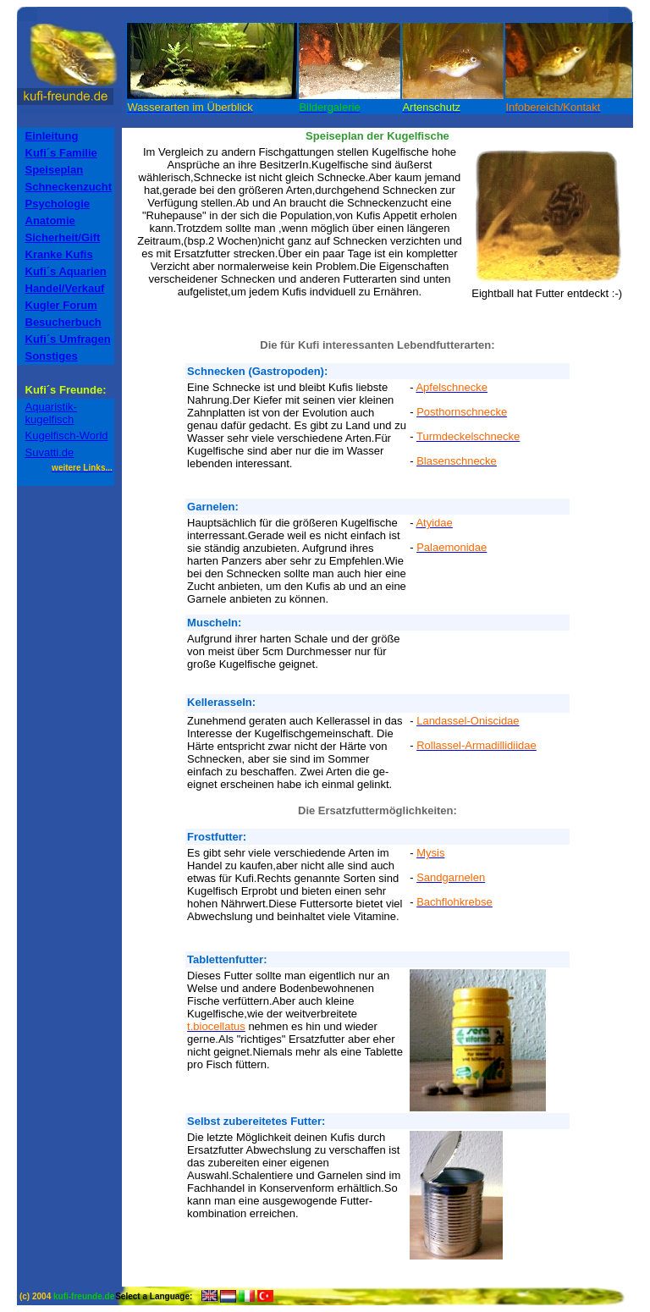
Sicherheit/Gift (63, 237)
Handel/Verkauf (65, 288)
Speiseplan (54, 169)
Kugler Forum (61, 305)
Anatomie (50, 220)
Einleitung (52, 136)
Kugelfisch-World (66, 435)
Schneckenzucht (69, 186)
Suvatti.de (49, 452)
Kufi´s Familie (61, 152)
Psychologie (58, 203)
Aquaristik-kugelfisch (51, 413)
